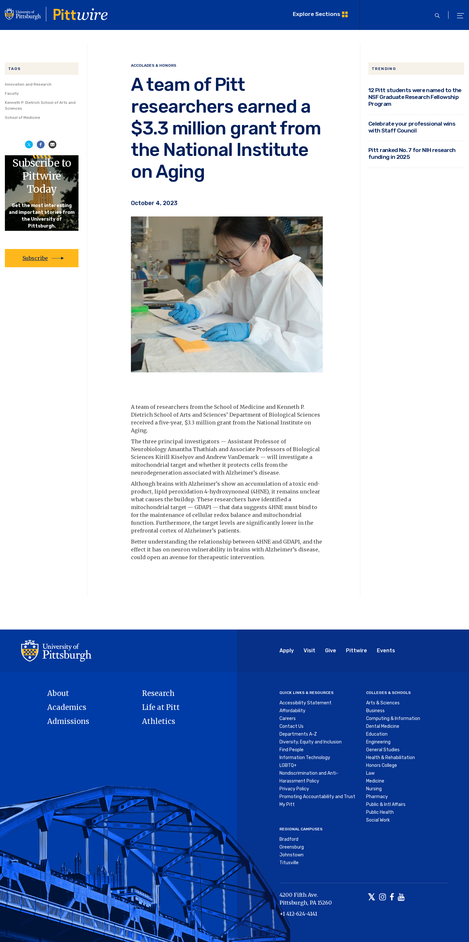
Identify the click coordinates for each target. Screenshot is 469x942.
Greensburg (291, 847)
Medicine (375, 781)
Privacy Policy (294, 789)
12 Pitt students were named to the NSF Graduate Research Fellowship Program (415, 97)
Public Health (380, 812)
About (58, 693)
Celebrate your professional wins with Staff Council (411, 127)
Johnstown (291, 855)
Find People (291, 750)
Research (158, 693)
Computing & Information (393, 718)
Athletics (158, 721)
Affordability (292, 710)
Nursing (374, 789)
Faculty (12, 93)
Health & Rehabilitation (390, 757)
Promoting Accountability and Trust (317, 796)
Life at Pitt (161, 707)
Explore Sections (316, 13)
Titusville (289, 863)
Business (375, 710)
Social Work (378, 820)
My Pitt (287, 804)
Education (377, 734)
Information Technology (304, 757)
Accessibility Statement (305, 703)
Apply (286, 650)
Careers (287, 718)
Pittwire (356, 650)
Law (370, 773)
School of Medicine (22, 117)
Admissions (68, 721)
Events (386, 650)
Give (330, 650)
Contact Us (291, 726)
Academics (66, 707)
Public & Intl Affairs (385, 804)
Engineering (378, 742)
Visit (309, 650)
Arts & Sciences (383, 703)
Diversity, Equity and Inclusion (310, 742)
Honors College (381, 765)
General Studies (383, 750)
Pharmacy (377, 796)
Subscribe (35, 258)
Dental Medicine (382, 726)
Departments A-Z (298, 734)
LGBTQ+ (288, 765)
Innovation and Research (28, 84)
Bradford (288, 839)
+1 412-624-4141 (298, 913)
